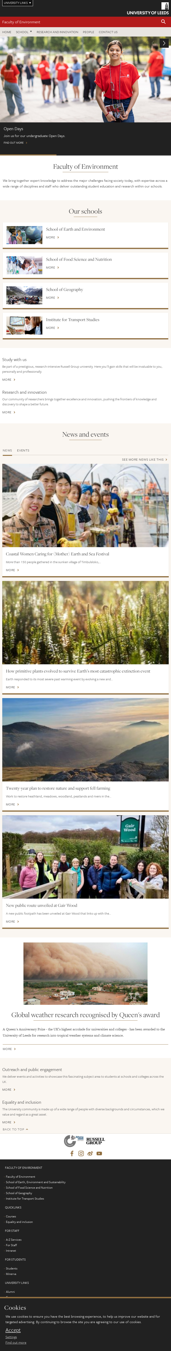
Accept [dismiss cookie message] (13, 1330)
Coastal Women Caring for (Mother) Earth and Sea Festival (57, 554)
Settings (11, 1336)
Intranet (11, 1250)
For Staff (11, 1245)
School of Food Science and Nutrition (79, 259)
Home (6, 31)
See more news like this (142, 459)
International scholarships (142, 155)
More (50, 237)
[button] (163, 22)
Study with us (14, 359)
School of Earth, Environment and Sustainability (36, 1182)
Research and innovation (57, 31)
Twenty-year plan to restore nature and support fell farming (58, 788)
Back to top (13, 1129)
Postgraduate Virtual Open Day (84, 155)
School (22, 31)
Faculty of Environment (21, 22)
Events (23, 450)
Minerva (11, 1274)
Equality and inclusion (21, 1102)
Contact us (108, 31)
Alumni (10, 1291)
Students (11, 1268)
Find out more (85, 92)
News (7, 450)
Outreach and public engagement (32, 1069)
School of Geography (64, 289)
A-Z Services (13, 1239)
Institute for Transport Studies (72, 319)
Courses (11, 1216)
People (88, 31)
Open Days (28, 155)
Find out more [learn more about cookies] (15, 1342)
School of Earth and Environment (75, 229)
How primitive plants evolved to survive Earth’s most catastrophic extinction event (78, 671)
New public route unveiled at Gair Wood (41, 905)
